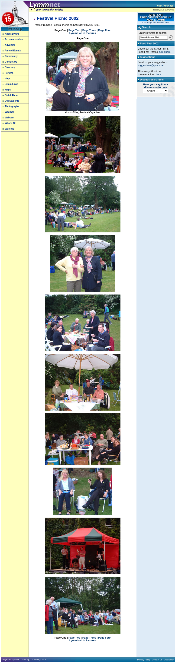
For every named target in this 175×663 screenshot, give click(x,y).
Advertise (10, 45)
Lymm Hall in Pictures (82, 33)
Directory (10, 67)
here (158, 74)
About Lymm (11, 34)
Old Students (12, 101)
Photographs (12, 106)
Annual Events (13, 50)
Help (7, 78)
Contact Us (11, 61)
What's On (10, 123)
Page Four (104, 30)
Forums (9, 73)
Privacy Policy (143, 660)
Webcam (9, 117)
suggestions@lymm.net (151, 65)
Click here (165, 51)
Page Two (74, 30)
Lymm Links (11, 84)
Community (11, 56)
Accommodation (14, 39)
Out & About (11, 95)
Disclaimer (169, 660)
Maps (8, 89)
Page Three (89, 30)
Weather (9, 112)
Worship (9, 128)
